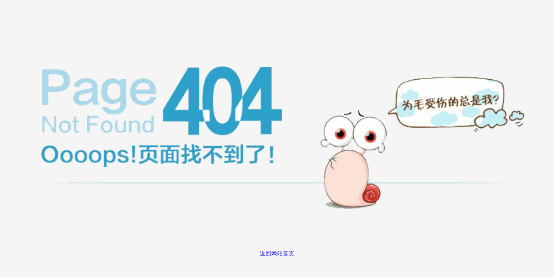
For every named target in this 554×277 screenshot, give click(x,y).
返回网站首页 (277, 253)
